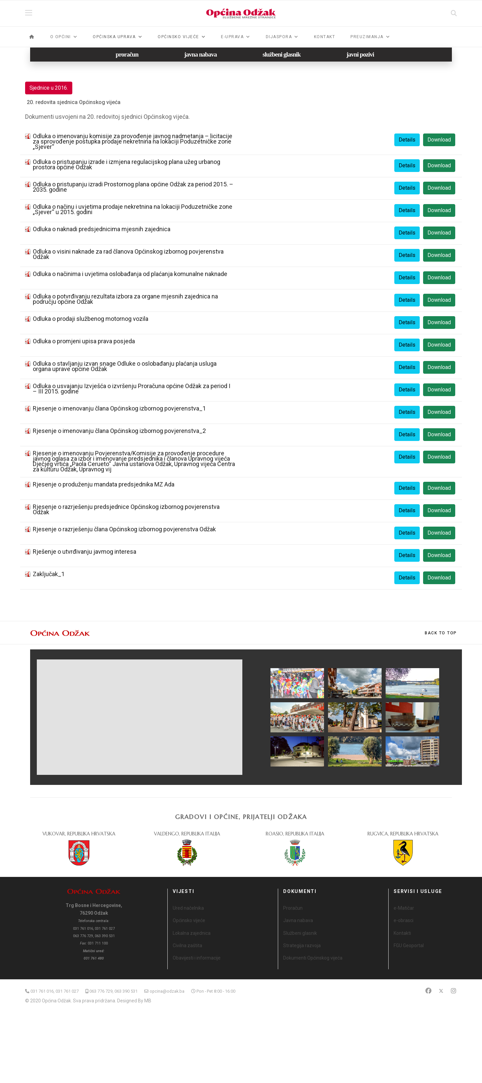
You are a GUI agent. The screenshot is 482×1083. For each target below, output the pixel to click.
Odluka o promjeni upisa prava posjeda (84, 341)
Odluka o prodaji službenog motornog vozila (90, 318)
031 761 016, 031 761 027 (54, 991)
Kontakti (402, 933)
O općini (60, 36)
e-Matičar (404, 908)
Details (407, 140)
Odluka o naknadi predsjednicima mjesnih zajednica (101, 229)
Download (439, 140)
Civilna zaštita (187, 945)
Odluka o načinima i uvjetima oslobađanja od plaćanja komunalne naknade (130, 273)
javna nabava (200, 54)
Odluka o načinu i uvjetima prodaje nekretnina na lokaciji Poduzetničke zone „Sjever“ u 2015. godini (132, 209)
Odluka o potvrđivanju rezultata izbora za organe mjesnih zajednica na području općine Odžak (125, 299)
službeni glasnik (282, 54)
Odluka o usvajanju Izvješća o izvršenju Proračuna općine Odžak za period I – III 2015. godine (131, 388)
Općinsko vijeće (189, 920)
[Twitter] (441, 990)
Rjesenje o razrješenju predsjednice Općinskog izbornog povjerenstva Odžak (126, 509)
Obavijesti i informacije (197, 958)
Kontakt (324, 36)
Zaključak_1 (49, 573)
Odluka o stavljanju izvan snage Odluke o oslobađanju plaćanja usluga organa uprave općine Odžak (125, 366)
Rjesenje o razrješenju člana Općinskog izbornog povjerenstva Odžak (124, 529)
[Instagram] (453, 990)
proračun (127, 54)
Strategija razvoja (302, 945)
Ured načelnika (188, 908)
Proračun (293, 908)
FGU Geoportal (409, 945)
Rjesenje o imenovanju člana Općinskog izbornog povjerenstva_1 (119, 408)
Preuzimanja (367, 36)
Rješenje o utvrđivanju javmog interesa (84, 551)
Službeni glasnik (300, 933)
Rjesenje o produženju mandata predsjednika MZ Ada (103, 484)
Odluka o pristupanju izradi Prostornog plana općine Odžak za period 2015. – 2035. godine (133, 187)
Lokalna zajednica (192, 933)
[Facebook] (428, 990)
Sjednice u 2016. (48, 88)
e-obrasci (403, 920)
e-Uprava (232, 36)
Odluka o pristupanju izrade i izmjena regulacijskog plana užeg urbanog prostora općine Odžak (126, 164)
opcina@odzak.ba (167, 991)
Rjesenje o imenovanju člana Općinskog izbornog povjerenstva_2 (119, 430)
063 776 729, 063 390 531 (113, 991)
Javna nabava (298, 920)
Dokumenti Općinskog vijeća (312, 958)
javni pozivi (360, 54)
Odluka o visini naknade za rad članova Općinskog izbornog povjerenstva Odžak (128, 254)
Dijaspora (279, 36)
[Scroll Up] (441, 633)
